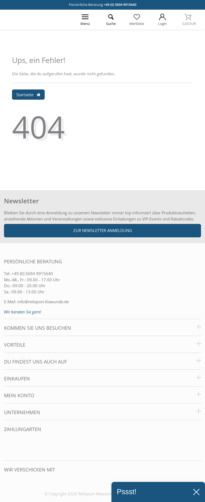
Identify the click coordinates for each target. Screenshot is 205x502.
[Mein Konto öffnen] (162, 19)
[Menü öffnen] (85, 19)
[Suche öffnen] (111, 19)
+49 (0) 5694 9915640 (120, 4)
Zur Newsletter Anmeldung (102, 230)
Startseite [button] (28, 94)
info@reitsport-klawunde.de (43, 301)
